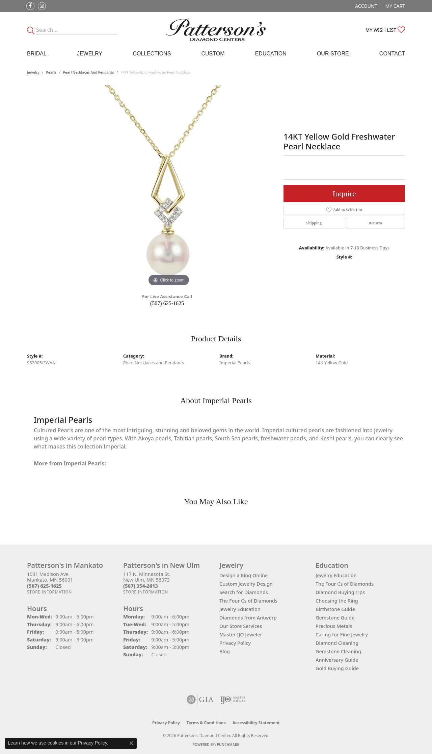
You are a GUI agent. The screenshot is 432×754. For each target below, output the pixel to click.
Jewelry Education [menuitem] (336, 575)
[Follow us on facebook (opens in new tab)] (30, 6)
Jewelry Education (240, 609)
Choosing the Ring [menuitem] (337, 601)
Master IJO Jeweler (240, 634)
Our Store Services (240, 626)
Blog (224, 651)
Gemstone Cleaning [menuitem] (338, 651)
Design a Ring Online (243, 575)
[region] (169, 186)
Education (271, 53)
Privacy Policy (235, 643)
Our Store (333, 53)
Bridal (37, 53)
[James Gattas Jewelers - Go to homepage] (216, 30)
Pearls (51, 72)
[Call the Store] (44, 586)
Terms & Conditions (206, 723)
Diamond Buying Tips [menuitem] (340, 592)
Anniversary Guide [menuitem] (337, 660)
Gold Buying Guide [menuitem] (337, 668)
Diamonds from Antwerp (248, 617)
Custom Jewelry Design (246, 584)
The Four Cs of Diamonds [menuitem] (345, 584)
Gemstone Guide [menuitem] (335, 617)
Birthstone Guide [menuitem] (335, 609)
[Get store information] (49, 592)
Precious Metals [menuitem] (334, 626)
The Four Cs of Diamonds (248, 601)
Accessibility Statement (256, 723)
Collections (152, 53)
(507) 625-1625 (167, 303)
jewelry (33, 72)
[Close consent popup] (131, 743)
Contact (392, 53)
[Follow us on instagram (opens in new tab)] (42, 6)
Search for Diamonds (243, 592)
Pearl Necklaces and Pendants (88, 72)
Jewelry (89, 53)
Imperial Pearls (234, 363)
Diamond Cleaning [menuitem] (337, 643)
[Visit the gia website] (200, 699)
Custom (212, 53)
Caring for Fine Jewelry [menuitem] (342, 634)
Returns (375, 223)
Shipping (314, 223)
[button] (365, 6)
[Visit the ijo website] (233, 699)
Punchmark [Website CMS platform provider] (228, 744)
